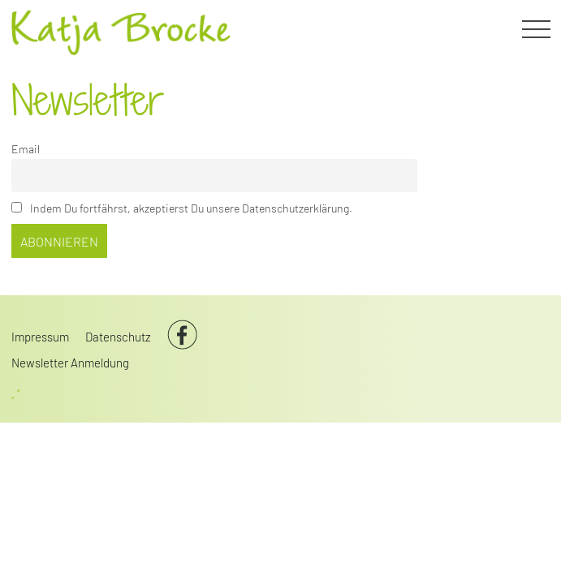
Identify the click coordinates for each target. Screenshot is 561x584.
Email (25, 149)
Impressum (40, 336)
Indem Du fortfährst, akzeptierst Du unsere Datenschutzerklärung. (181, 208)
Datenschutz (118, 336)
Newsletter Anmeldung (70, 362)
